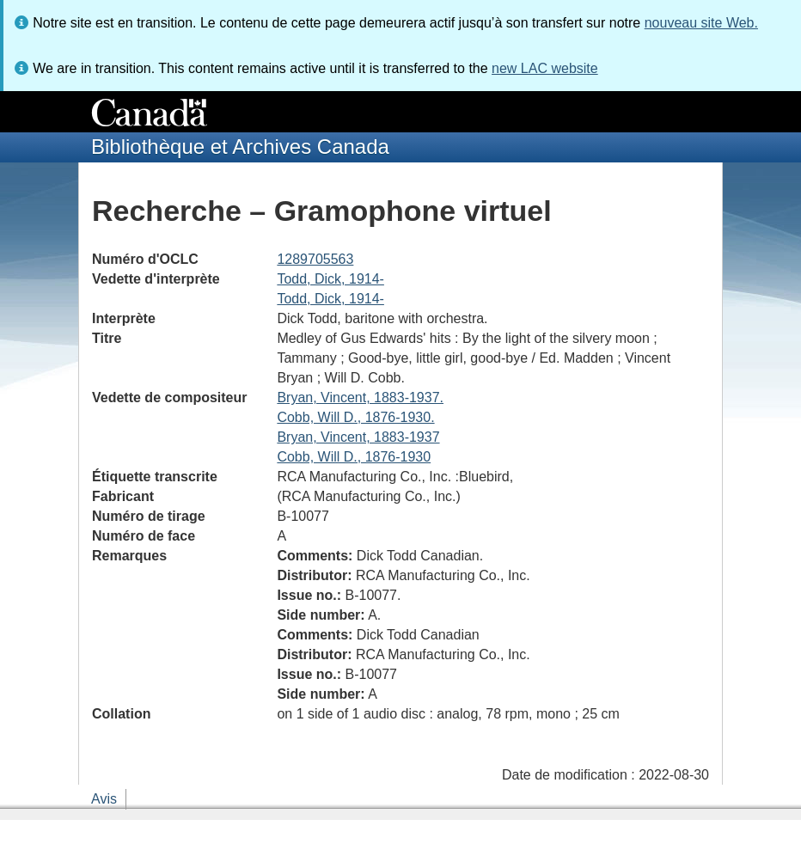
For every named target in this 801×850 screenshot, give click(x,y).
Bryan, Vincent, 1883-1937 (358, 437)
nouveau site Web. (701, 22)
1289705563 (315, 259)
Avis (104, 799)
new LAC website (545, 68)
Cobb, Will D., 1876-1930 (354, 456)
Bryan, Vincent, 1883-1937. (360, 397)
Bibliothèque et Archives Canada (240, 146)
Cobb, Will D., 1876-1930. (355, 417)
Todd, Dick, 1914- (330, 279)
